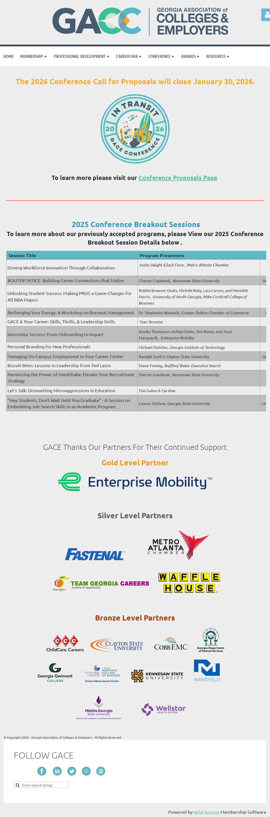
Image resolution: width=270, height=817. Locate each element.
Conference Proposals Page (177, 177)
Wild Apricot (207, 811)
